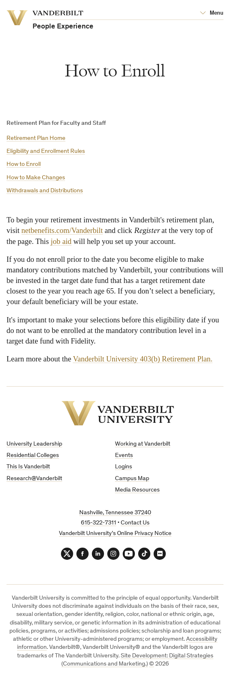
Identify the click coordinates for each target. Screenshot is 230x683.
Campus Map (132, 479)
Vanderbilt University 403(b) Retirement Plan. (143, 359)
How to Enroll (24, 164)
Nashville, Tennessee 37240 (115, 513)
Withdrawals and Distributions (45, 191)
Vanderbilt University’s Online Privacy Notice (115, 534)
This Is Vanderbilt (28, 467)
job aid (61, 241)
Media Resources (137, 490)
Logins (123, 467)
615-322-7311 (98, 523)
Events (124, 455)
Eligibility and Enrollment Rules (46, 151)
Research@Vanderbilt (34, 479)
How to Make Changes (36, 178)
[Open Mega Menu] (211, 13)
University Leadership (34, 444)
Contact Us (135, 523)
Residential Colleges (33, 455)
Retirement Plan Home (36, 138)
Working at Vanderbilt (142, 444)
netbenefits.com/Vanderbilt (62, 230)
